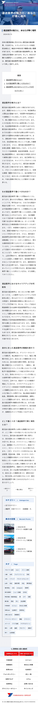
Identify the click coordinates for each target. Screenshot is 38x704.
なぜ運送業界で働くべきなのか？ (18, 83)
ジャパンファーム (19, 574)
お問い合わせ (8, 614)
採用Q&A (7, 610)
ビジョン (14, 605)
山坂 (6, 583)
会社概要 (23, 601)
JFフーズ (7, 623)
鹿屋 (20, 619)
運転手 (30, 628)
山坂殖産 (12, 632)
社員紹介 (14, 610)
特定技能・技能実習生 (11, 597)
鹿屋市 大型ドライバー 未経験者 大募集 (19, 509)
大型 (6, 579)
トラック (12, 579)
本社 (23, 583)
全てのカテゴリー (11, 505)
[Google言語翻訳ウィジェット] (30, 2)
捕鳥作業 (17, 583)
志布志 (25, 592)
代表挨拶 (7, 605)
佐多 (11, 574)
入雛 (6, 574)
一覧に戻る (19, 489)
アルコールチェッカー (23, 579)
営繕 (29, 597)
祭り (6, 632)
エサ (24, 597)
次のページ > (31, 489)
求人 (17, 601)
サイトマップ (28, 688)
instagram (19, 588)
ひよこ (17, 570)
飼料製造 (29, 583)
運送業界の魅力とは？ (14, 80)
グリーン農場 (25, 570)
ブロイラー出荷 (9, 570)
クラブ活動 (15, 623)
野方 (6, 628)
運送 (12, 601)
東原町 (27, 588)
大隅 (11, 628)
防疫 (28, 574)
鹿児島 (7, 601)
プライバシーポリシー (11, 619)
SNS (13, 588)
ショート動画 (17, 592)
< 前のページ (7, 489)
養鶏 (16, 628)
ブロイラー (22, 628)
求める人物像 (23, 605)
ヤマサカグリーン (25, 623)
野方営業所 (8, 592)
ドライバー (27, 619)
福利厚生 (7, 588)
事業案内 (17, 614)
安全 (11, 583)
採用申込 (21, 610)
